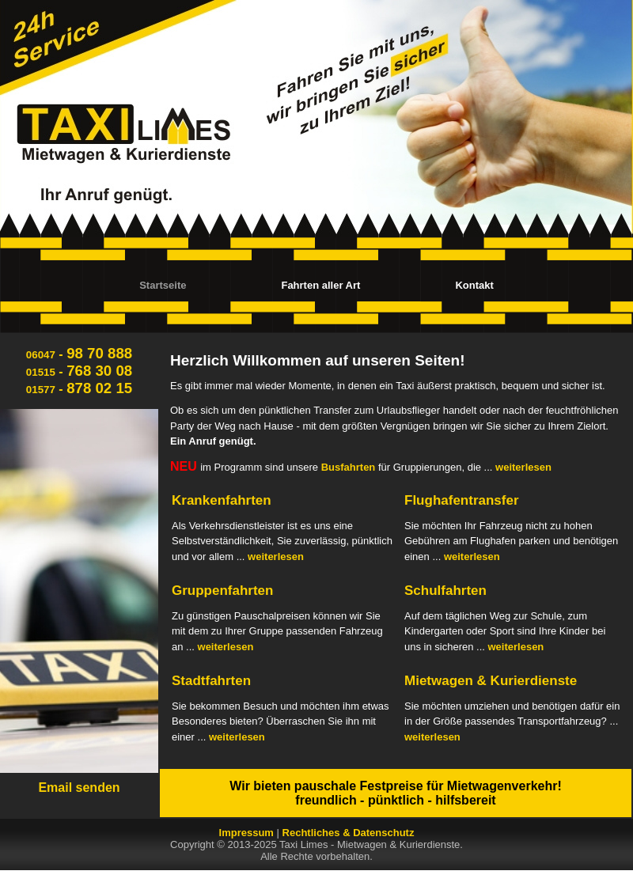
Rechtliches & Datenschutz (348, 833)
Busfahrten (348, 467)
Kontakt (474, 285)
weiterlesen (523, 467)
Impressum (246, 833)
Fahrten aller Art (320, 285)
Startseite (162, 285)
